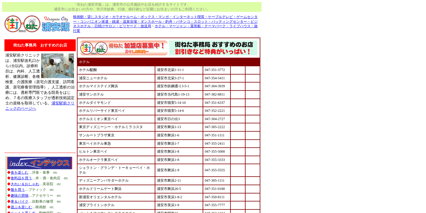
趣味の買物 (19, 195)
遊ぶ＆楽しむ (21, 207)
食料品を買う (21, 178)
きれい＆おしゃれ (25, 184)
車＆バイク (19, 201)
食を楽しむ (19, 172)
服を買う (18, 190)
